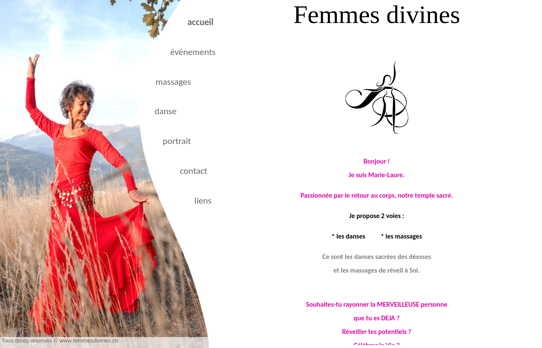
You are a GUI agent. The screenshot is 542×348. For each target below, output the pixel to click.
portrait (177, 141)
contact (193, 170)
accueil (200, 22)
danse (166, 111)
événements (193, 52)
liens (203, 200)
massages (173, 81)
